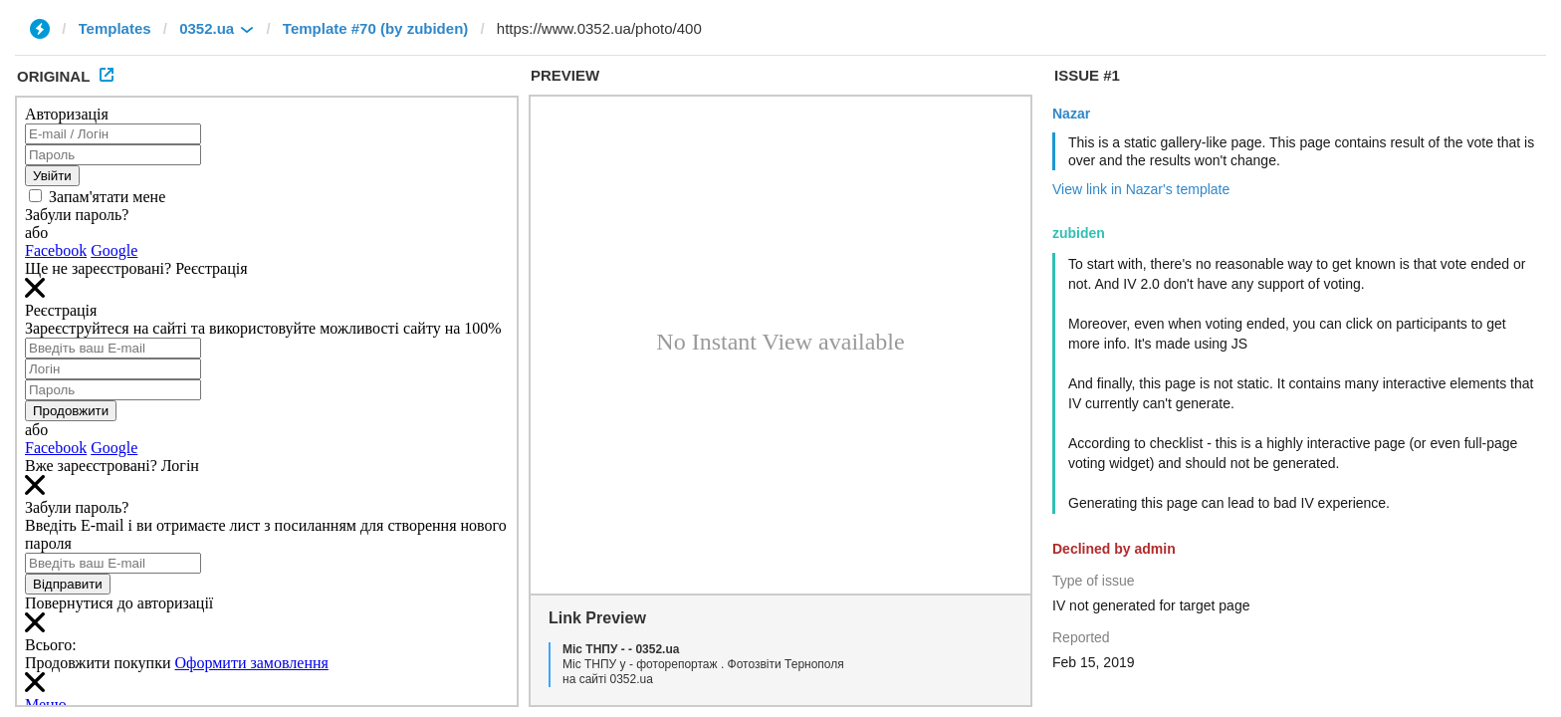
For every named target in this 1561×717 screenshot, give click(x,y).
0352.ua (206, 28)
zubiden (1078, 233)
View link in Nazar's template (1140, 189)
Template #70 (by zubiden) (375, 28)
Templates (115, 28)
